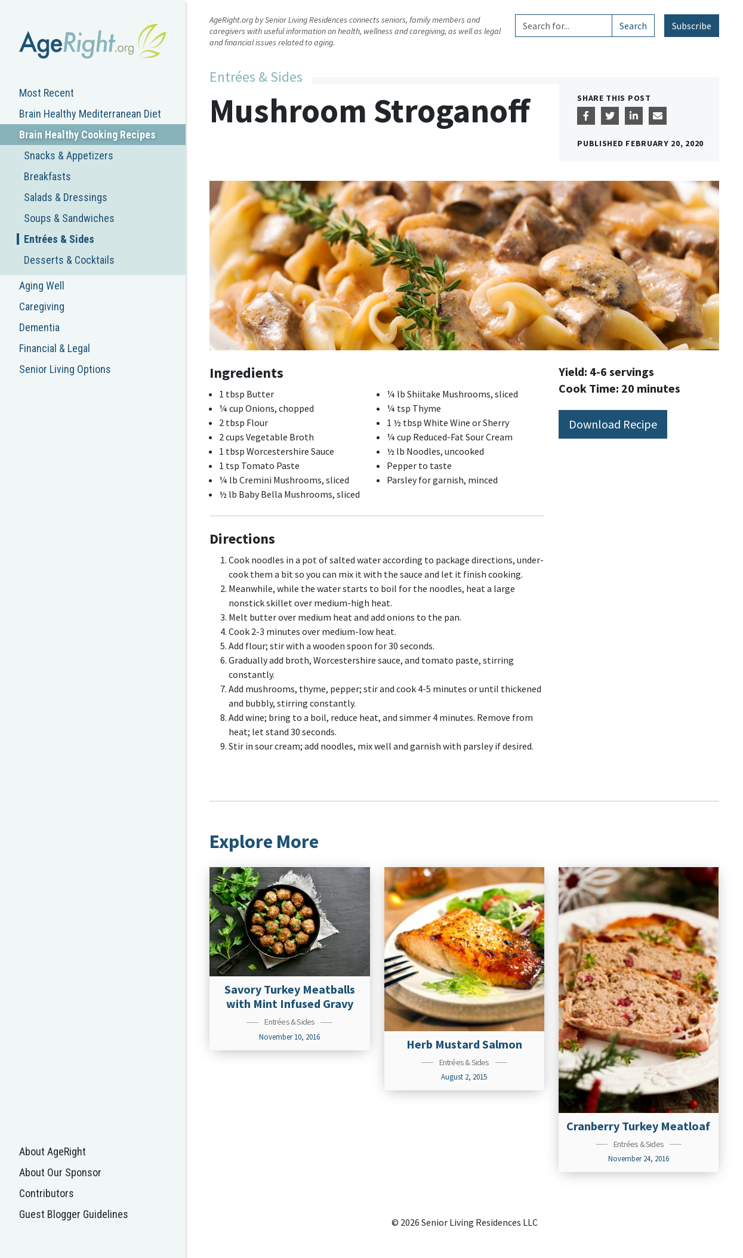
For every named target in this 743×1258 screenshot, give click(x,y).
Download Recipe (613, 424)
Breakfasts (47, 176)
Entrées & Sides (59, 239)
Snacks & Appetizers (68, 155)
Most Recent (46, 93)
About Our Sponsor (60, 1172)
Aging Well (41, 285)
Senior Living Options (65, 369)
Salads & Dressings (65, 197)
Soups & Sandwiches (69, 218)
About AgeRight (52, 1151)
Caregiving (41, 306)
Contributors (46, 1193)
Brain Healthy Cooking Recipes (87, 134)
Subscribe (691, 26)
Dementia (39, 327)
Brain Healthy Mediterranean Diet (90, 113)
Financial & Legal (54, 348)
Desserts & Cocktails (69, 260)
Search (633, 26)
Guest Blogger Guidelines (73, 1214)
